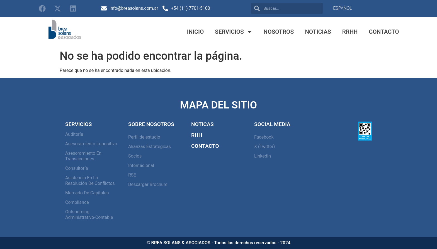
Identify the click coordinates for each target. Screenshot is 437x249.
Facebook (263, 137)
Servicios (233, 32)
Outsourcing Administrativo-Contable (89, 214)
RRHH (350, 31)
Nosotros (279, 31)
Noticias (318, 31)
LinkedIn (262, 156)
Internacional (141, 165)
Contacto (384, 31)
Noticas (202, 124)
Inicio (195, 31)
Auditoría (74, 134)
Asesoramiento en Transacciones (83, 156)
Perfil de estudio (144, 137)
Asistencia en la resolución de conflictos (90, 180)
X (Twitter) (264, 146)
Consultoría (76, 168)
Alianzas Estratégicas (149, 146)
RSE (132, 175)
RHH (196, 135)
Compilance (77, 202)
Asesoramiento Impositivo (91, 143)
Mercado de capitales (87, 192)
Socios (135, 156)
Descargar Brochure (147, 184)
